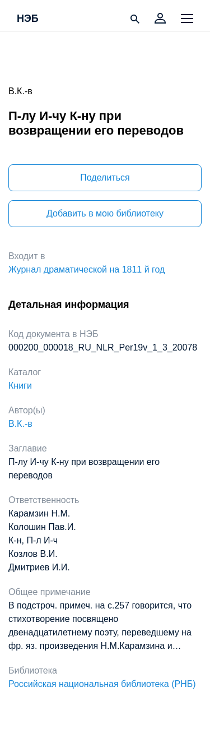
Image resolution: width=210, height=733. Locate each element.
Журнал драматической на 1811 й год (86, 269)
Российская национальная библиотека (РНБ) (102, 684)
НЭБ (28, 19)
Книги (20, 385)
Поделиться (104, 177)
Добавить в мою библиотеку (105, 213)
